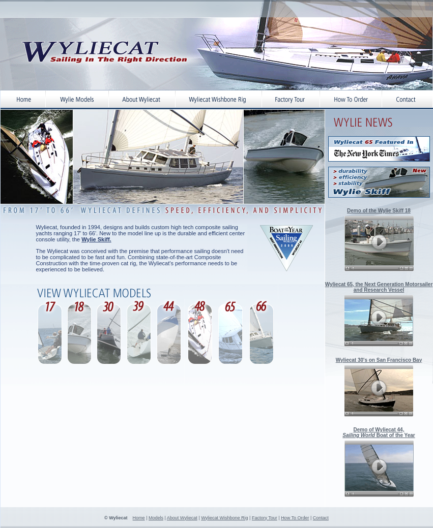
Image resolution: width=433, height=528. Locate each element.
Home (139, 517)
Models (156, 517)
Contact (321, 517)
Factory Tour (264, 517)
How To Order (295, 517)
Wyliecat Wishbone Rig (224, 517)
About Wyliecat (182, 517)
